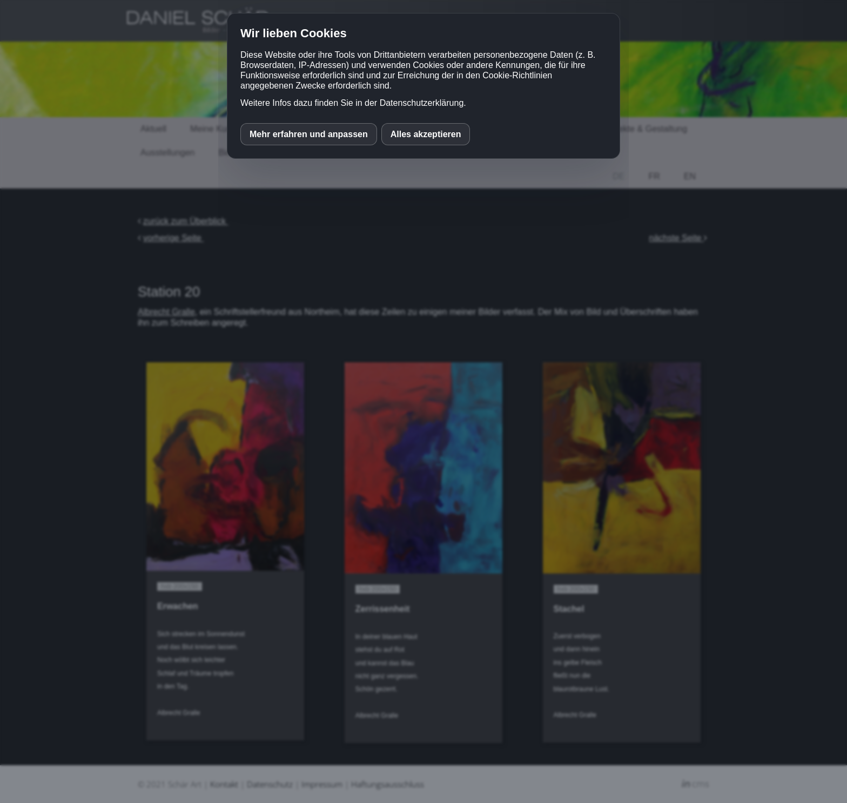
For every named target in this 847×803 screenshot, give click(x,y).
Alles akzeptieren (426, 134)
